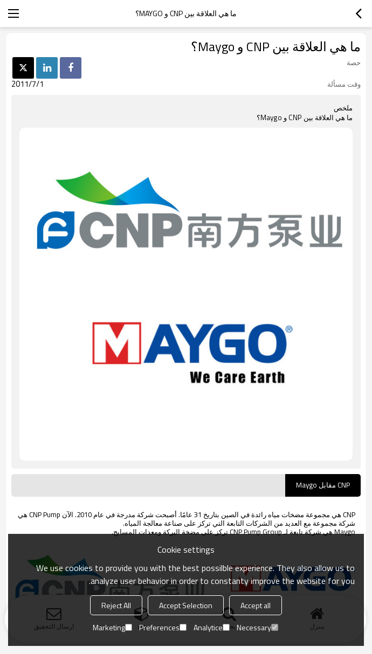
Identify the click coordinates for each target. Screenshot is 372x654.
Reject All (116, 605)
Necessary (257, 627)
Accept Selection (185, 605)
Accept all (255, 605)
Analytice (212, 627)
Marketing (112, 627)
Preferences (163, 627)
